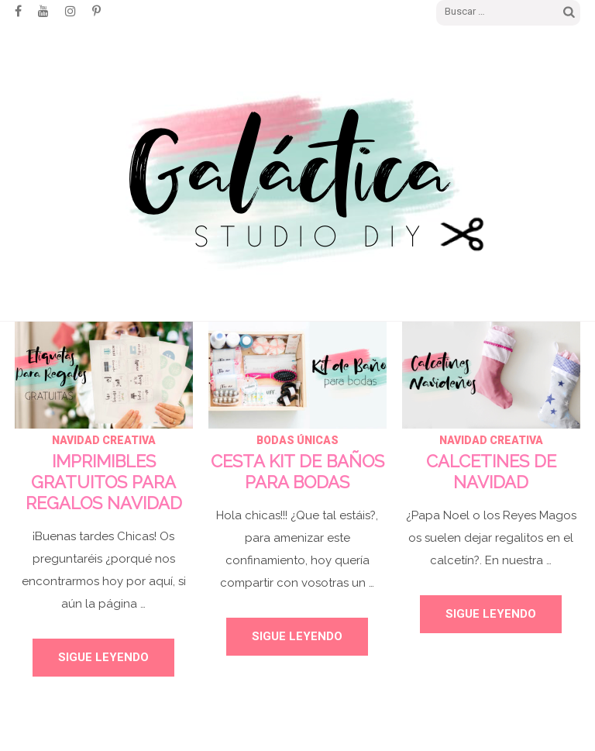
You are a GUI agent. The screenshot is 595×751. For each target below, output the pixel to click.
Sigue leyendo (103, 657)
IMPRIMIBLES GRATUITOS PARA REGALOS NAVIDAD (104, 482)
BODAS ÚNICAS (297, 440)
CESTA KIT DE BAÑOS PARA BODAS (297, 471)
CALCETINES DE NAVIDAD (491, 471)
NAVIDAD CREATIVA (104, 440)
